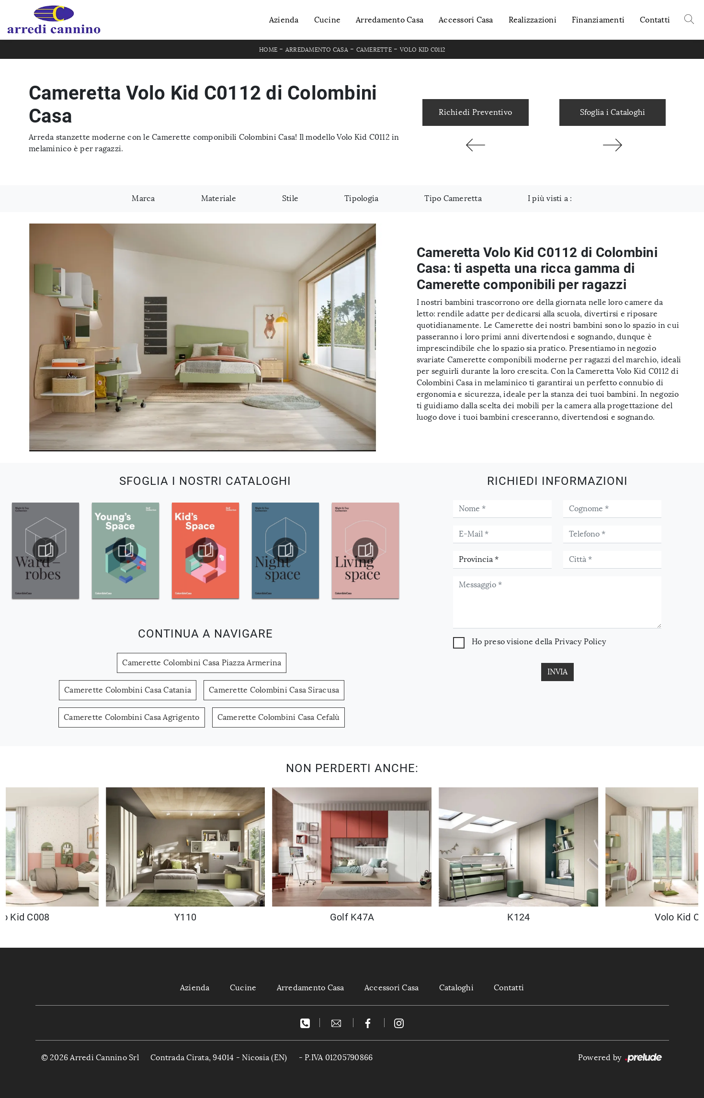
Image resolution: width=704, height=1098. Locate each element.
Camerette (374, 49)
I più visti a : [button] (550, 198)
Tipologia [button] (361, 198)
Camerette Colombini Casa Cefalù (278, 717)
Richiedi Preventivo (475, 112)
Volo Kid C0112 (422, 49)
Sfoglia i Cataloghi (613, 112)
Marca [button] (143, 198)
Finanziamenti (598, 19)
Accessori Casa (466, 19)
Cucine (327, 19)
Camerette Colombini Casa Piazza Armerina (201, 662)
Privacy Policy (580, 641)
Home (268, 49)
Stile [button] (290, 198)
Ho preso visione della (539, 641)
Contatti (655, 19)
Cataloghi (458, 987)
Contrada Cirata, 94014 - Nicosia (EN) (218, 1057)
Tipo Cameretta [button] (453, 198)
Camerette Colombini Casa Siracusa (274, 690)
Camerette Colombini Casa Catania (127, 690)
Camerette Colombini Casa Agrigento (132, 717)
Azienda (284, 19)
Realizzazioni (532, 19)
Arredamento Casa (389, 19)
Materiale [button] (218, 198)
